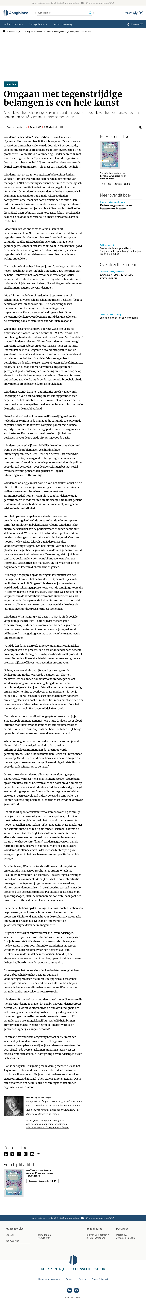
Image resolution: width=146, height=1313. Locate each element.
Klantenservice (15, 1228)
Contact (10, 1235)
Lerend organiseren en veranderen (116, 276)
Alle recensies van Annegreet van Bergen (47, 1127)
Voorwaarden (12, 1240)
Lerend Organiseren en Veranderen (113, 177)
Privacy (69, 1279)
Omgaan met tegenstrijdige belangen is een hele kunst (69, 31)
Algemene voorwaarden (49, 1279)
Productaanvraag (62, 24)
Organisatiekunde (34, 31)
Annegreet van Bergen (17, 127)
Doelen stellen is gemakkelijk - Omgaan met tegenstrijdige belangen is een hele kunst (120, 251)
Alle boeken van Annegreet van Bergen (46, 1124)
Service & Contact (100, 1279)
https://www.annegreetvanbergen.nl (45, 1120)
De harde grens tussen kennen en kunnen (116, 207)
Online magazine (16, 31)
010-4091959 (137, 24)
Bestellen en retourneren (44, 1236)
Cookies (82, 1279)
